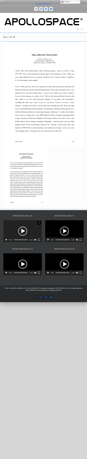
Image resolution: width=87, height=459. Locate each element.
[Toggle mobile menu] (82, 29)
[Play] (6, 240)
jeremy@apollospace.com (43, 4)
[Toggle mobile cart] (78, 29)
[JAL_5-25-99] (43, 95)
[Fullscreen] (39, 240)
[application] (22, 231)
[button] (22, 231)
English (65, 1)
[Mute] (35, 240)
